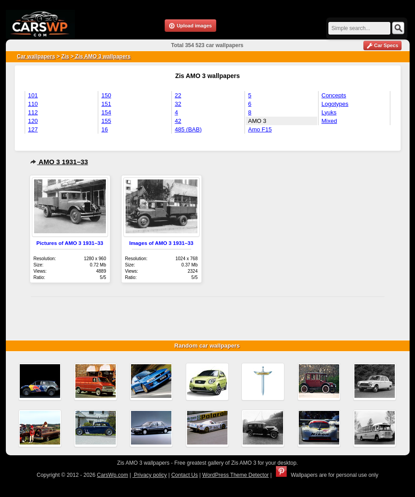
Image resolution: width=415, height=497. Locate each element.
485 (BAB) (188, 129)
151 (106, 103)
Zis (65, 56)
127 (33, 129)
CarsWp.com (112, 475)
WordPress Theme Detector (235, 475)
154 (106, 112)
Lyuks (329, 112)
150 (106, 95)
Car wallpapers (36, 56)
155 (106, 121)
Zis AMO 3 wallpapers (102, 56)
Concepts (334, 95)
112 (33, 112)
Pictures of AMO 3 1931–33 (69, 243)
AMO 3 (257, 121)
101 (33, 95)
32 (178, 103)
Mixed (329, 121)
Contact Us (184, 475)
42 (178, 121)
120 (33, 121)
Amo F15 (260, 129)
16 (104, 129)
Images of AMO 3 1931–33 (161, 243)
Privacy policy (149, 475)
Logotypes (335, 103)
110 (33, 103)
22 (178, 95)
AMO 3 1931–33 (59, 162)
